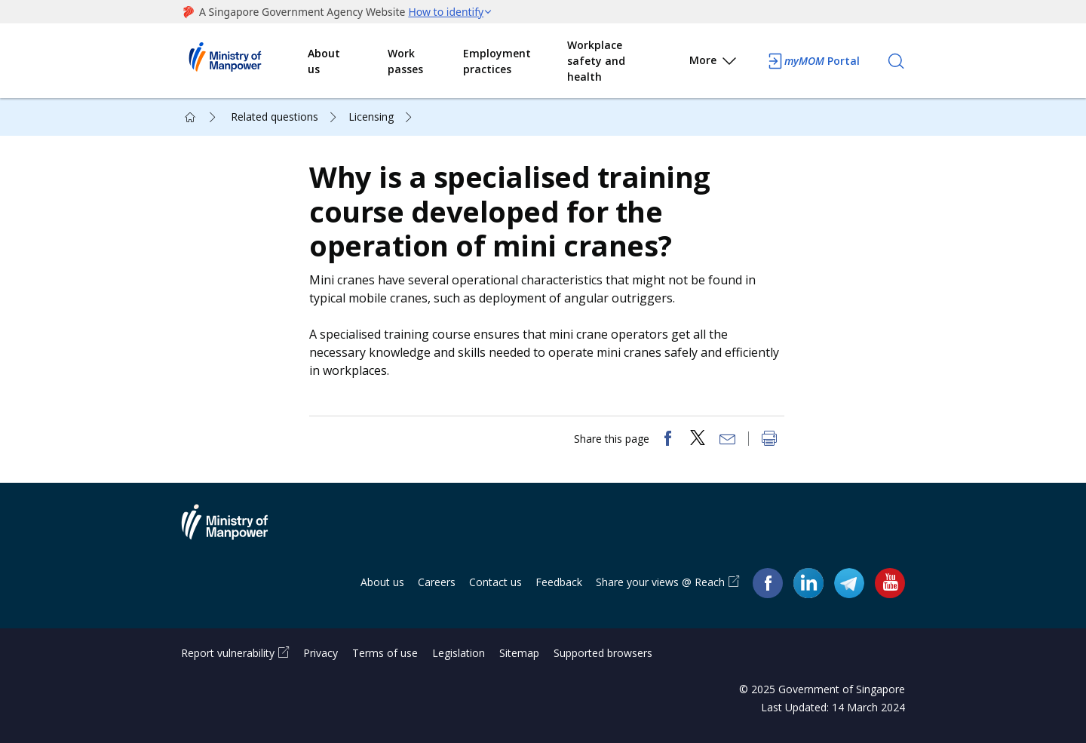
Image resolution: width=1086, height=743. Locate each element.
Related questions (274, 116)
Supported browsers (603, 653)
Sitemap (519, 653)
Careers (437, 582)
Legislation (458, 653)
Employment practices (497, 61)
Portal (813, 61)
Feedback (558, 582)
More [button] (713, 63)
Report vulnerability (228, 653)
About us (324, 61)
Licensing (371, 116)
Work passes (405, 61)
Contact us (495, 582)
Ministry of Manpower (236, 531)
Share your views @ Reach (660, 582)
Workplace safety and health (596, 61)
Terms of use (385, 653)
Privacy (320, 653)
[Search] (896, 61)
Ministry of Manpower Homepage (244, 61)
